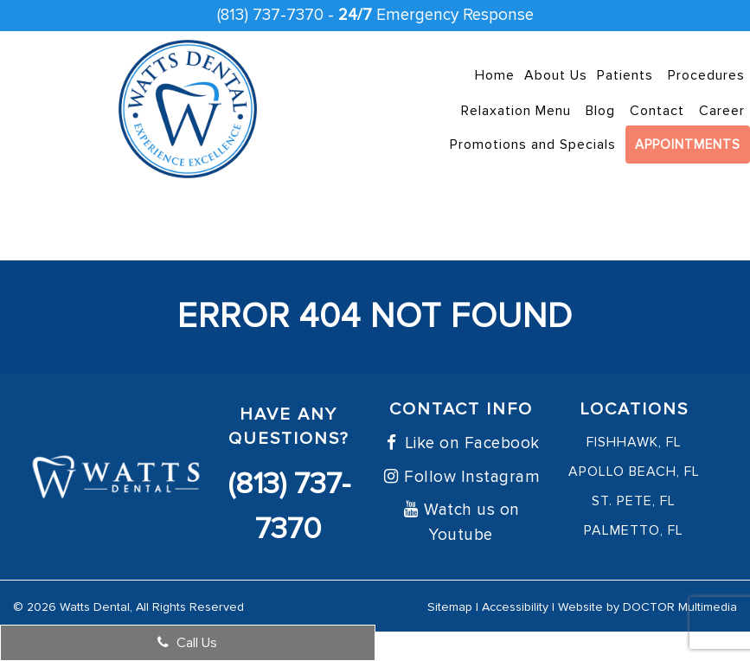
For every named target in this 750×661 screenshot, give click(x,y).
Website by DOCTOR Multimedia (647, 607)
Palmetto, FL (633, 530)
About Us (555, 75)
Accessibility (515, 607)
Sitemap (449, 607)
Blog (600, 110)
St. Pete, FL (634, 501)
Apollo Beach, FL (634, 471)
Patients (625, 75)
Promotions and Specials (533, 144)
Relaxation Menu (516, 110)
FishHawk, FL (634, 442)
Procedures (706, 75)
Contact (657, 110)
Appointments (687, 144)
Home (495, 75)
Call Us (187, 642)
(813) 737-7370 (270, 15)
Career (722, 110)
